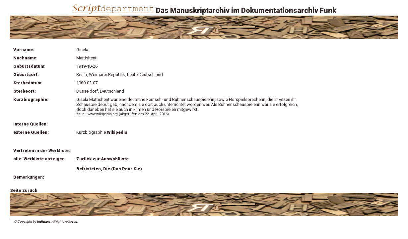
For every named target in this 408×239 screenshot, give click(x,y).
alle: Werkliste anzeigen (39, 158)
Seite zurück (23, 190)
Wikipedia (117, 132)
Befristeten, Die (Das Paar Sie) (109, 168)
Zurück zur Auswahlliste (102, 158)
